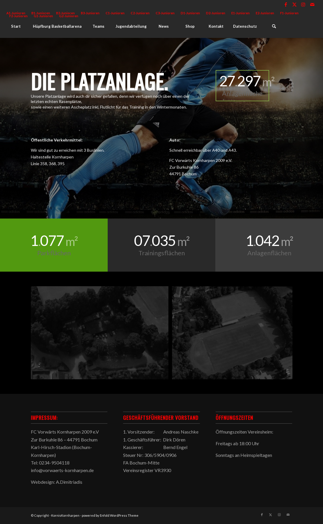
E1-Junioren (240, 13)
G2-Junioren (68, 16)
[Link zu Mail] (312, 4)
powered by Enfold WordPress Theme (110, 515)
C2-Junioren (140, 13)
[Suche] (274, 26)
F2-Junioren (18, 16)
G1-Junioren (43, 16)
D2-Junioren (215, 13)
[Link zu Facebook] (286, 4)
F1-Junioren (289, 13)
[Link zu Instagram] (303, 4)
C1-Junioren (115, 13)
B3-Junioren (90, 13)
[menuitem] (90, 13)
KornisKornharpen (65, 515)
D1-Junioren (190, 13)
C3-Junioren (165, 13)
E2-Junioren (265, 13)
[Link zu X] (294, 4)
